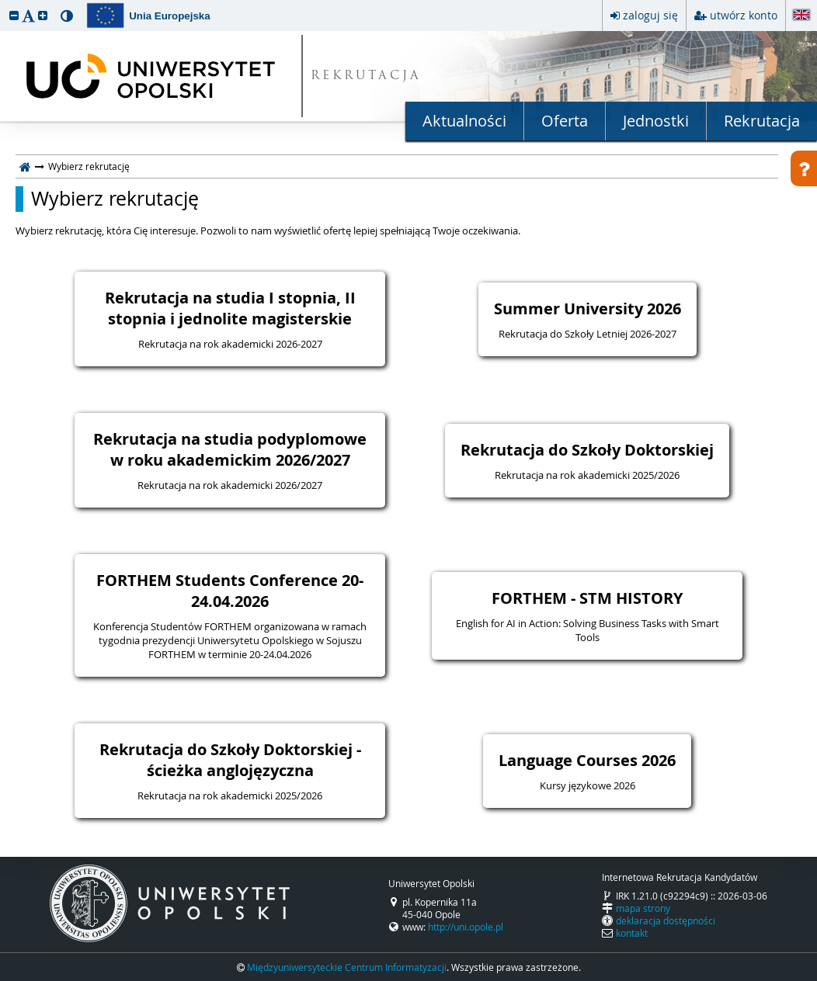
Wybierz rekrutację (115, 198)
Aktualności (464, 120)
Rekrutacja (762, 120)
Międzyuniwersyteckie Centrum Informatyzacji (347, 967)
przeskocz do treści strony (4, 4)
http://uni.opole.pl (465, 926)
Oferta (564, 120)
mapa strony (643, 908)
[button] (14, 15)
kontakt (632, 933)
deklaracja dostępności (665, 920)
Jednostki (656, 120)
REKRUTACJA (366, 76)
